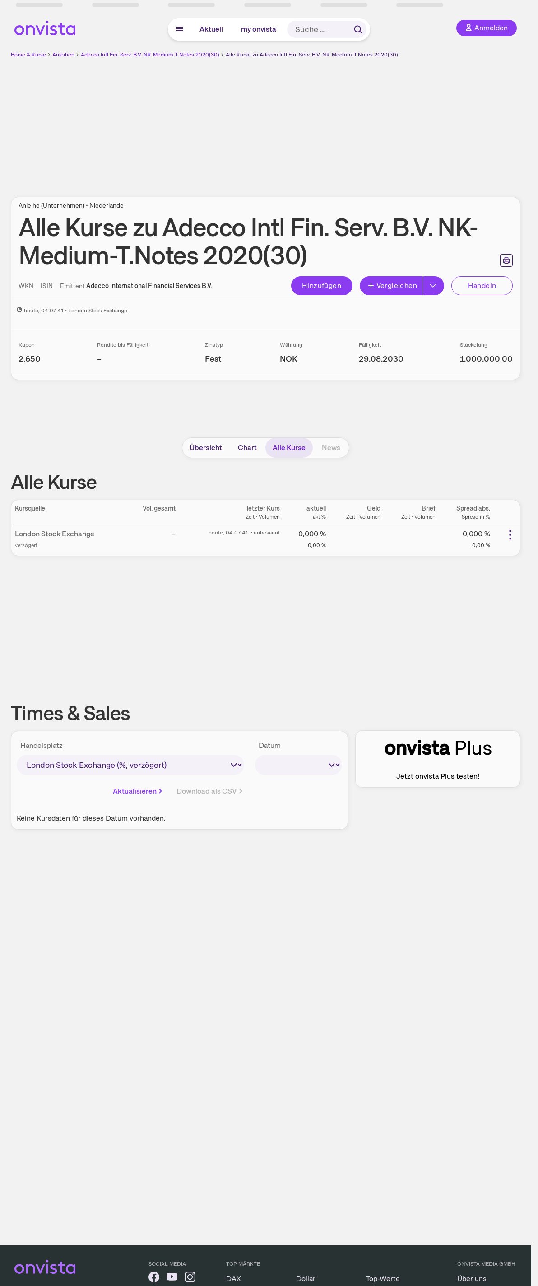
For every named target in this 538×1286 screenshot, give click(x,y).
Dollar (305, 1278)
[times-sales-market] (130, 765)
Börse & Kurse (28, 54)
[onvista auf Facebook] (153, 1279)
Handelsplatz (41, 745)
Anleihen (63, 54)
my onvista (258, 29)
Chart (247, 447)
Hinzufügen (321, 285)
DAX (233, 1278)
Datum (270, 745)
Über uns (472, 1278)
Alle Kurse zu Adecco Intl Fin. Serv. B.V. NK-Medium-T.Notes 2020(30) (312, 54)
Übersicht (206, 447)
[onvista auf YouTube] (172, 1279)
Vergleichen (392, 285)
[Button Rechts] (433, 285)
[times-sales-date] (299, 765)
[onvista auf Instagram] (190, 1279)
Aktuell (211, 29)
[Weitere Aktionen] (510, 535)
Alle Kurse (289, 447)
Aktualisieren (138, 791)
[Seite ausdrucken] (506, 260)
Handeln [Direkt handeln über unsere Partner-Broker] (482, 285)
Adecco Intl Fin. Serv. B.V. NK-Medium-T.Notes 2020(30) (150, 54)
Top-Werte (383, 1278)
